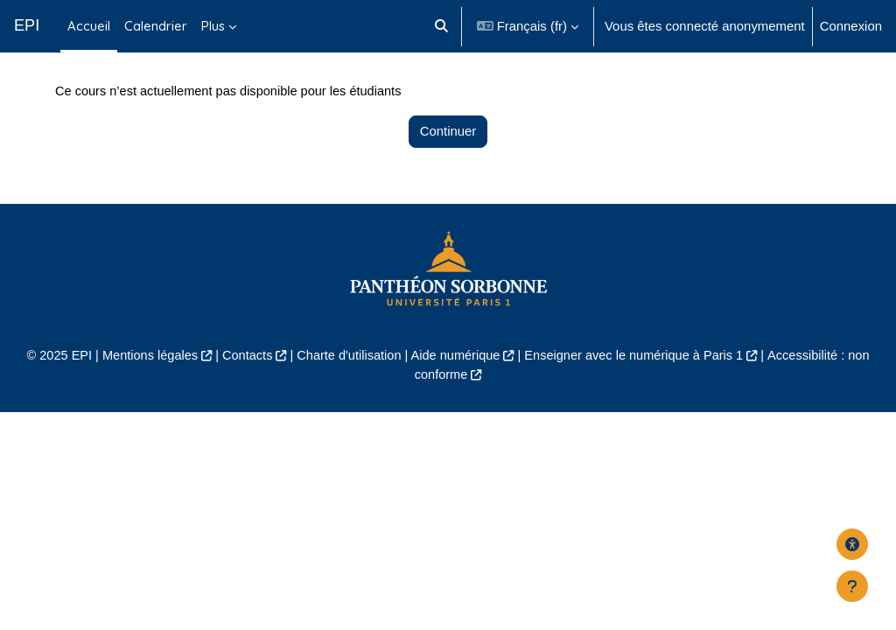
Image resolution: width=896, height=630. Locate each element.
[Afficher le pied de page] (852, 586)
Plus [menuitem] (213, 26)
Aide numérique (455, 389)
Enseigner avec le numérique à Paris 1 (638, 389)
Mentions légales (143, 389)
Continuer (448, 165)
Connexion (851, 25)
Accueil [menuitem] (88, 26)
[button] (441, 26)
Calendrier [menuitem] (155, 26)
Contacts (243, 389)
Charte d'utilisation (346, 389)
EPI (26, 25)
